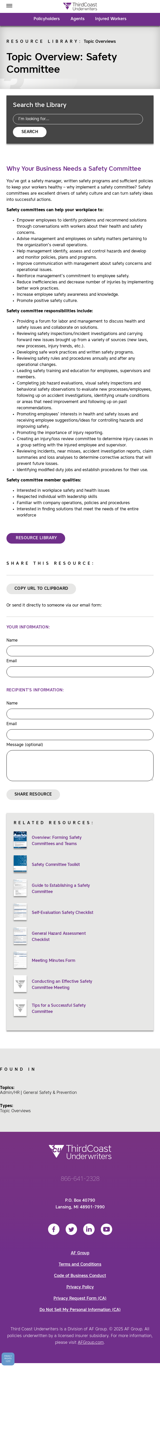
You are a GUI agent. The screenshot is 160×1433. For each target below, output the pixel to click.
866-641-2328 (80, 1179)
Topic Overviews (100, 42)
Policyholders (47, 19)
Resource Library (42, 42)
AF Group (80, 1253)
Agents (78, 19)
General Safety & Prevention (50, 1093)
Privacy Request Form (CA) (80, 1299)
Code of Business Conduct (80, 1276)
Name (12, 640)
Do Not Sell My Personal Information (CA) (80, 1310)
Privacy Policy (80, 1287)
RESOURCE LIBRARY (35, 538)
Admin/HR (10, 1093)
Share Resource (33, 794)
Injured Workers (110, 19)
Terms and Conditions (80, 1265)
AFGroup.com (91, 1343)
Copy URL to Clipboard (41, 589)
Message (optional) (24, 745)
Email (11, 661)
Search (29, 132)
